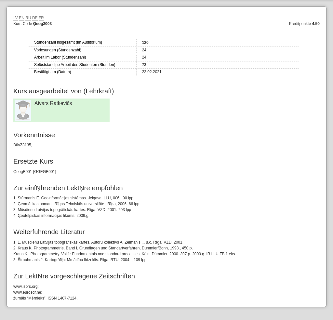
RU (28, 18)
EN (21, 18)
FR (41, 18)
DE (35, 18)
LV (15, 18)
